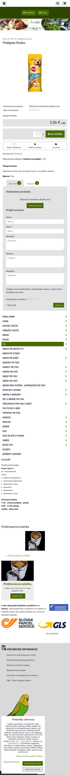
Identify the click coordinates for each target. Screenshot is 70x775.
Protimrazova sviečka (17, 584)
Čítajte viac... (17, 596)
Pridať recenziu (35, 205)
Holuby (35, 339)
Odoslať (58, 305)
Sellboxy (6, 449)
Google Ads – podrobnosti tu (21, 741)
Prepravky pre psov (11, 412)
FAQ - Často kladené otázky (19, 680)
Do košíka (55, 134)
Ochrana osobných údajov (18, 665)
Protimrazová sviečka (19, 555)
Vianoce (35, 440)
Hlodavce (35, 417)
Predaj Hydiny (35, 316)
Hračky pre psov (35, 381)
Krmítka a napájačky (35, 394)
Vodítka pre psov (35, 371)
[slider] (34, 110)
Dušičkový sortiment (11, 454)
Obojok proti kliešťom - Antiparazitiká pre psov (24, 385)
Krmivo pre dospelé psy (35, 349)
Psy (35, 344)
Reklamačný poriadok (16, 670)
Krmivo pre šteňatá (11, 353)
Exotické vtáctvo (35, 326)
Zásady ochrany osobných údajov (29, 756)
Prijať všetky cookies (32, 763)
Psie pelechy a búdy (11, 408)
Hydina (35, 321)
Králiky (35, 335)
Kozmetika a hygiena (35, 390)
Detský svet (35, 445)
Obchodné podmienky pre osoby (21, 655)
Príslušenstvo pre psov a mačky (35, 403)
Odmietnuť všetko (32, 769)
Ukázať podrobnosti (11, 762)
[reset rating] (28, 299)
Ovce (35, 431)
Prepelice (35, 422)
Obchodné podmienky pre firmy (21, 660)
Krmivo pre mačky (35, 358)
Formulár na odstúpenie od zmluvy (22, 675)
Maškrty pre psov (35, 367)
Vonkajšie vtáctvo (35, 330)
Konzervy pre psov (11, 362)
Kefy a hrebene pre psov (13, 399)
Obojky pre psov (35, 376)
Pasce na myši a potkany (35, 435)
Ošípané (35, 426)
